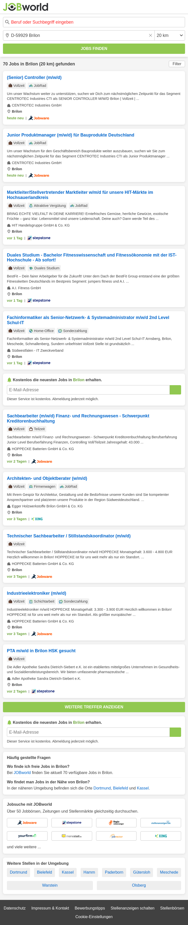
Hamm (89, 872)
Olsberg (139, 885)
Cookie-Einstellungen (94, 917)
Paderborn (114, 872)
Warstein (50, 885)
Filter (176, 64)
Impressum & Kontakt (50, 908)
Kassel (143, 788)
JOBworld (22, 773)
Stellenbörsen (172, 908)
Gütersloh (141, 872)
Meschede (169, 872)
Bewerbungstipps (90, 908)
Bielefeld (120, 788)
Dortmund (102, 788)
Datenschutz (15, 908)
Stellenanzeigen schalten (132, 908)
